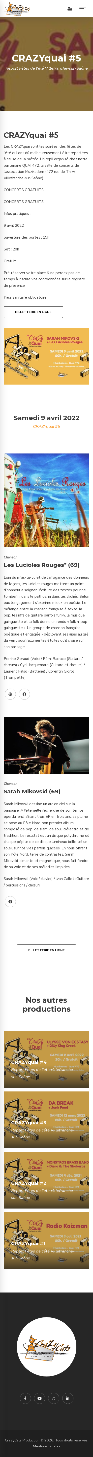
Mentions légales (46, 1446)
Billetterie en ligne (33, 312)
